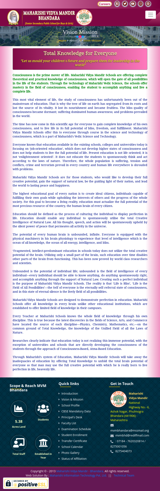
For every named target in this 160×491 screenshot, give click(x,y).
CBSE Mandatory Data (76, 411)
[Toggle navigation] (150, 15)
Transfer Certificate (74, 441)
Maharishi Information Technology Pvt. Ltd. (78, 475)
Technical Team (124, 475)
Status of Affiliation (74, 459)
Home (63, 40)
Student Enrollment (74, 435)
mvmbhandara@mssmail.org (129, 430)
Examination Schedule (76, 429)
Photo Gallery (70, 453)
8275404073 (123, 451)
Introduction (69, 393)
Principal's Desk (71, 417)
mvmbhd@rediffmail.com (132, 435)
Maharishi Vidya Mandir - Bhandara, (80, 471)
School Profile (70, 405)
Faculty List (68, 423)
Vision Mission (92, 40)
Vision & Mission (72, 399)
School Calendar (72, 447)
